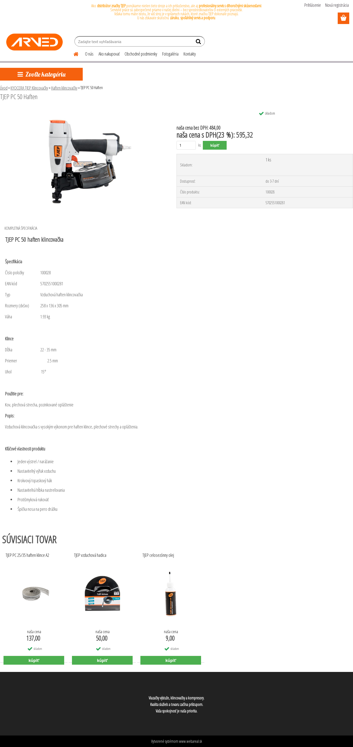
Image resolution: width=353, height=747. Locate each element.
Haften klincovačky (64, 88)
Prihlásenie (312, 5)
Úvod (4, 88)
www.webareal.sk (190, 741)
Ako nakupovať (109, 54)
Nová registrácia (337, 5)
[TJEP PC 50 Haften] (82, 110)
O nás (89, 54)
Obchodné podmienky (141, 54)
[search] (199, 42)
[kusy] (186, 145)
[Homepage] (73, 53)
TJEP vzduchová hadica (90, 555)
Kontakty (190, 54)
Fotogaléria (170, 54)
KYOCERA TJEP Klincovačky (29, 88)
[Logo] (34, 42)
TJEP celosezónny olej (158, 555)
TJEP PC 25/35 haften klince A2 (27, 555)
